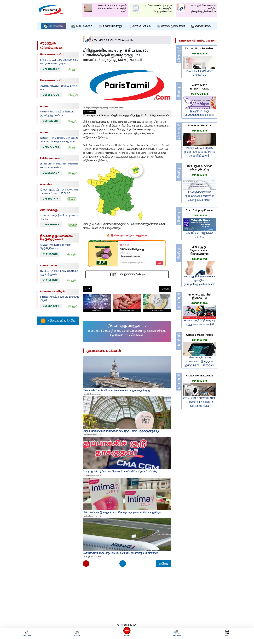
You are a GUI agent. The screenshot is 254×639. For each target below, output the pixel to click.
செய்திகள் (80, 26)
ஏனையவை (201, 26)
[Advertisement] (58, 381)
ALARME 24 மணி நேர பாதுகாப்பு (199, 73)
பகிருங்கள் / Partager (127, 274)
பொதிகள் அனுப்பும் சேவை (199, 235)
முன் (87, 288)
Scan (227, 633)
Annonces (27, 633)
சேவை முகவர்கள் (171, 26)
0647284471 (199, 94)
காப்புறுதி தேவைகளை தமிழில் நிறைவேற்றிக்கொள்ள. (199, 280)
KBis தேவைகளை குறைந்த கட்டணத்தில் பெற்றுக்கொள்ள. (199, 196)
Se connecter (53, 26)
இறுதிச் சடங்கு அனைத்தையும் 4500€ (199, 113)
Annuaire (177, 633)
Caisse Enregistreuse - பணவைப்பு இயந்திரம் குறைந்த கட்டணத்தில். (199, 361)
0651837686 (50, 121)
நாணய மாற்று (110, 26)
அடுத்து (165, 288)
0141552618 (50, 254)
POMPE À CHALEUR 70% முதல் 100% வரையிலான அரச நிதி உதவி (199, 152)
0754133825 (199, 215)
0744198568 (51, 224)
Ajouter (127, 633)
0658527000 (51, 95)
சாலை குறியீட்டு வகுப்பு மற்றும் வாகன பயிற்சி (199, 323)
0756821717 (50, 198)
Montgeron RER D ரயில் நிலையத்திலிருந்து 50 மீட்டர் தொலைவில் (126, 113)
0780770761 (51, 147)
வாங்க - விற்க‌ (140, 26)
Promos (77, 633)
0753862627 (51, 69)
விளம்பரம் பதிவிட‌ (58, 320)
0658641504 (51, 306)
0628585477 (51, 173)
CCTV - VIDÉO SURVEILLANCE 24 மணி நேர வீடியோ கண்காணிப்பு (199, 402)
